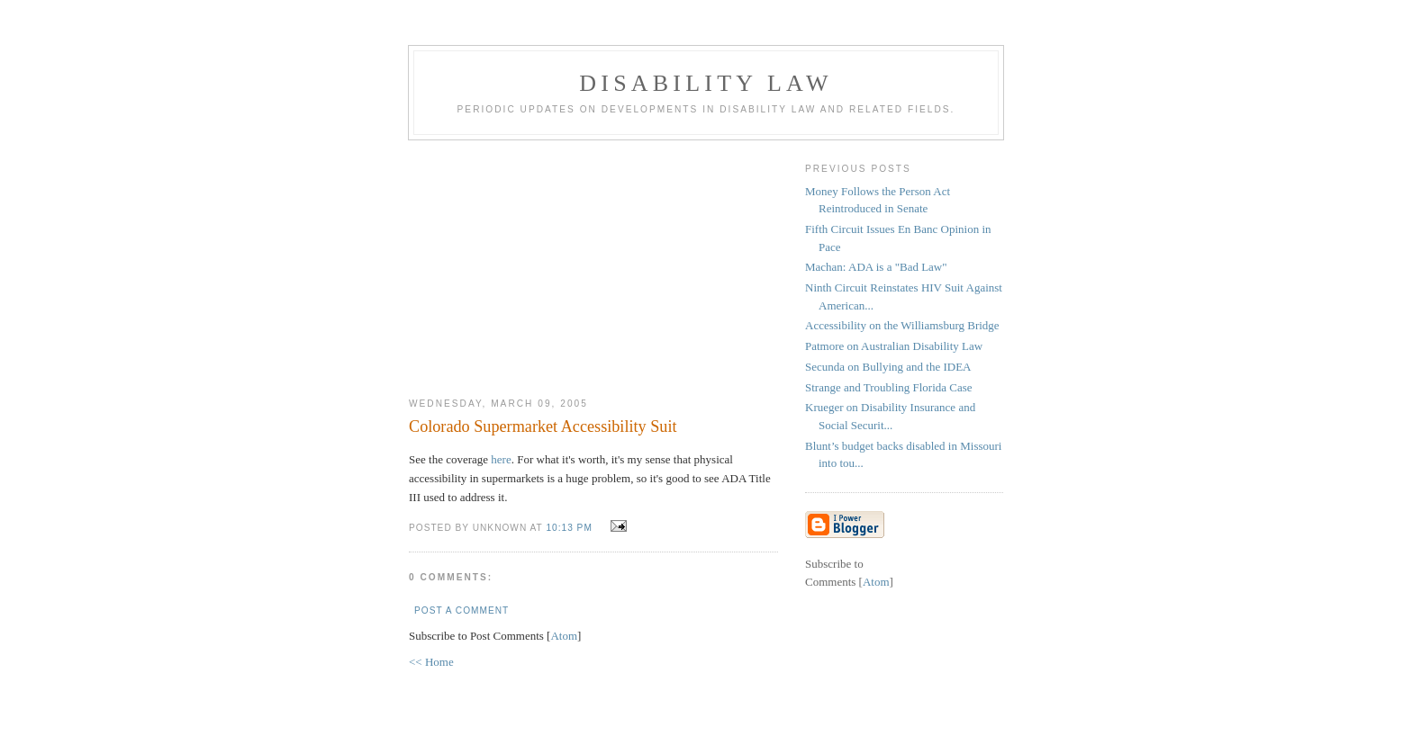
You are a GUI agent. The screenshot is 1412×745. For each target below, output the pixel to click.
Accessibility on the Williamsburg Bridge (902, 325)
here (501, 459)
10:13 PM (570, 528)
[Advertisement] (593, 261)
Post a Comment (461, 610)
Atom (563, 635)
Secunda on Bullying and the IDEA (888, 366)
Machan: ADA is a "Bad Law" (876, 267)
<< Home (431, 662)
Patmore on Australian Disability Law (893, 346)
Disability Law (705, 83)
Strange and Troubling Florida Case (889, 387)
